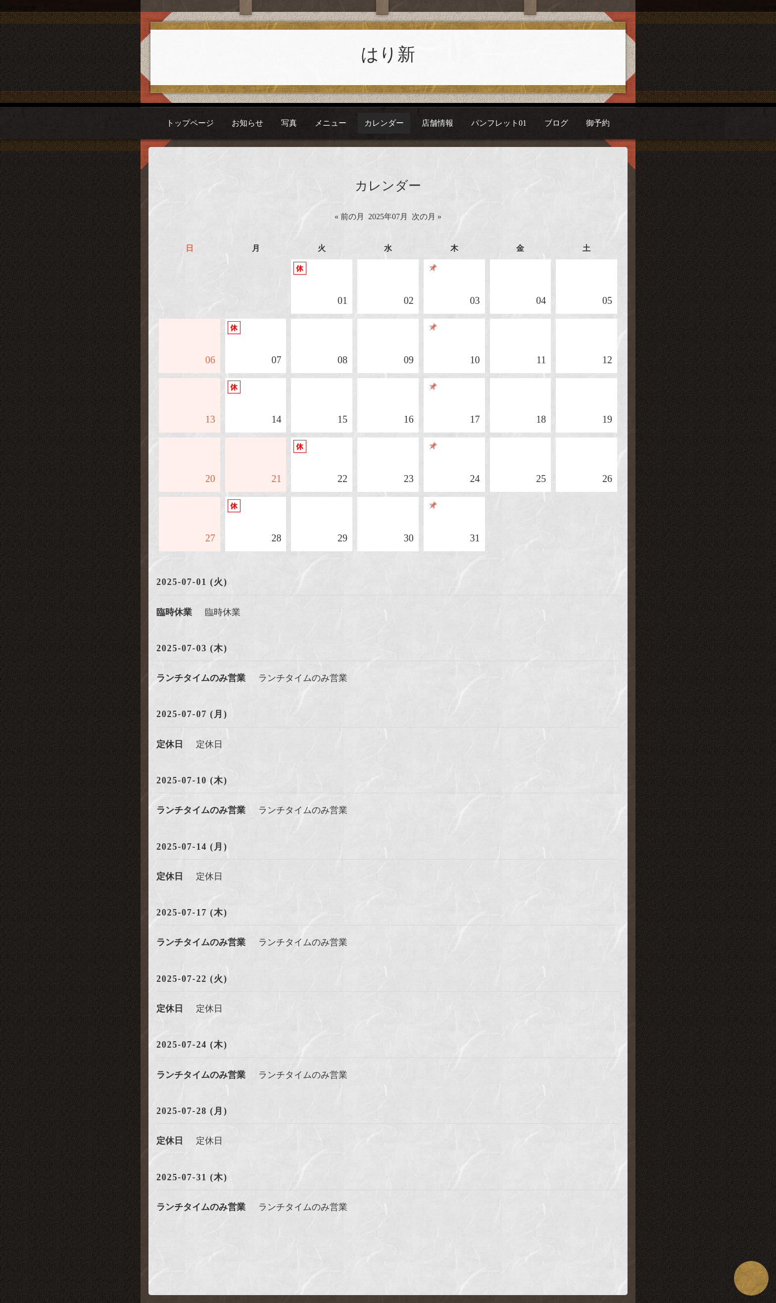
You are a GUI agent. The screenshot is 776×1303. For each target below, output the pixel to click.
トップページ (190, 123)
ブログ (556, 123)
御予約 (598, 123)
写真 (289, 123)
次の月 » (426, 216)
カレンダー (384, 123)
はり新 (388, 54)
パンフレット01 (499, 123)
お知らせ (247, 123)
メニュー (330, 123)
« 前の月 (349, 216)
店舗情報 (437, 123)
